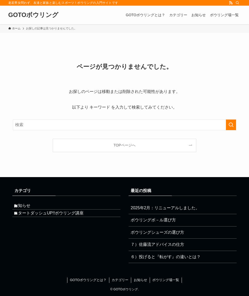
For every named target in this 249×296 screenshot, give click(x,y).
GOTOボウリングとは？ (88, 280)
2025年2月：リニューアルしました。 (165, 208)
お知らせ (28, 208)
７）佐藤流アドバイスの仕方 (157, 244)
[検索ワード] (124, 124)
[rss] (230, 3)
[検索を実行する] (231, 124)
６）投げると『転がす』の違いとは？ (166, 257)
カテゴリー (120, 280)
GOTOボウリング (33, 15)
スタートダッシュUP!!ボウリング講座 (54, 220)
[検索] (237, 3)
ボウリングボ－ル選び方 (153, 220)
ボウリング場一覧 (165, 280)
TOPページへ (124, 145)
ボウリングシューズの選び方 (157, 232)
